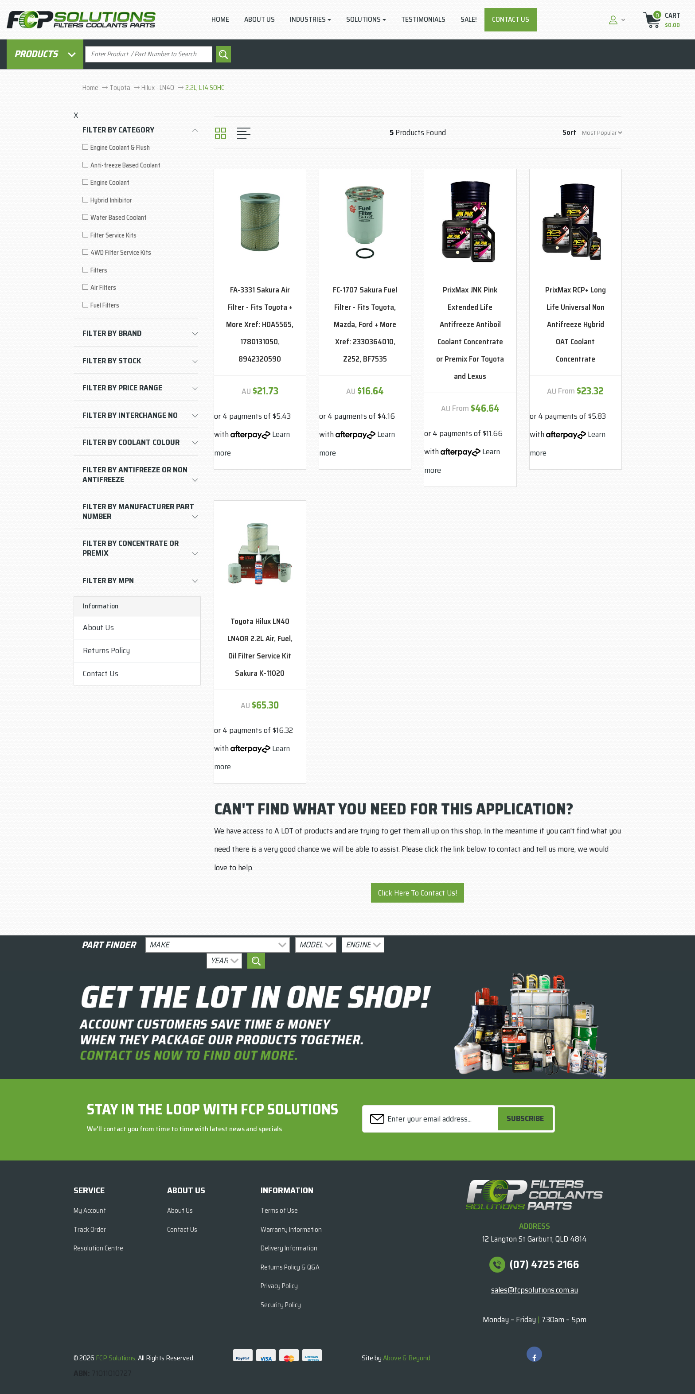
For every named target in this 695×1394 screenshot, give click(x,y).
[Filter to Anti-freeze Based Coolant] (140, 165)
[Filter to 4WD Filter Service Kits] (140, 253)
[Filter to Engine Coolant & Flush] (140, 148)
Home (220, 19)
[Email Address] (431, 1119)
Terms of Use (279, 1210)
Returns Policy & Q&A (290, 1267)
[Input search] (148, 54)
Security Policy (281, 1305)
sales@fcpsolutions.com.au (534, 1290)
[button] (616, 19)
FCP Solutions (115, 1357)
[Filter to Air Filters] (140, 288)
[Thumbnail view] (220, 133)
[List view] (243, 133)
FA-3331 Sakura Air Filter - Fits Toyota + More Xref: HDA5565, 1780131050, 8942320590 (259, 324)
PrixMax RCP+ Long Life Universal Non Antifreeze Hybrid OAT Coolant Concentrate (575, 324)
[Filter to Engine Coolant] (140, 183)
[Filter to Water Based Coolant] (140, 218)
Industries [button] (308, 19)
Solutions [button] (363, 19)
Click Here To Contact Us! (417, 893)
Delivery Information (289, 1248)
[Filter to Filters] (140, 270)
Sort (569, 132)
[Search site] (223, 54)
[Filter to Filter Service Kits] (140, 235)
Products (45, 54)
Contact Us (510, 19)
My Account (90, 1210)
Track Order (90, 1229)
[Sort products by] (602, 132)
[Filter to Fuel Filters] (140, 305)
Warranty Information (291, 1229)
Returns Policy (106, 650)
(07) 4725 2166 (544, 1265)
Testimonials (423, 19)
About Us (259, 19)
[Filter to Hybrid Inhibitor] (140, 200)
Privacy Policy (279, 1286)
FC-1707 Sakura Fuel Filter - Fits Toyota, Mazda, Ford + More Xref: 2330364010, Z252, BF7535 (365, 324)
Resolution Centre (98, 1248)
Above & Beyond (406, 1357)
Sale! (469, 19)
